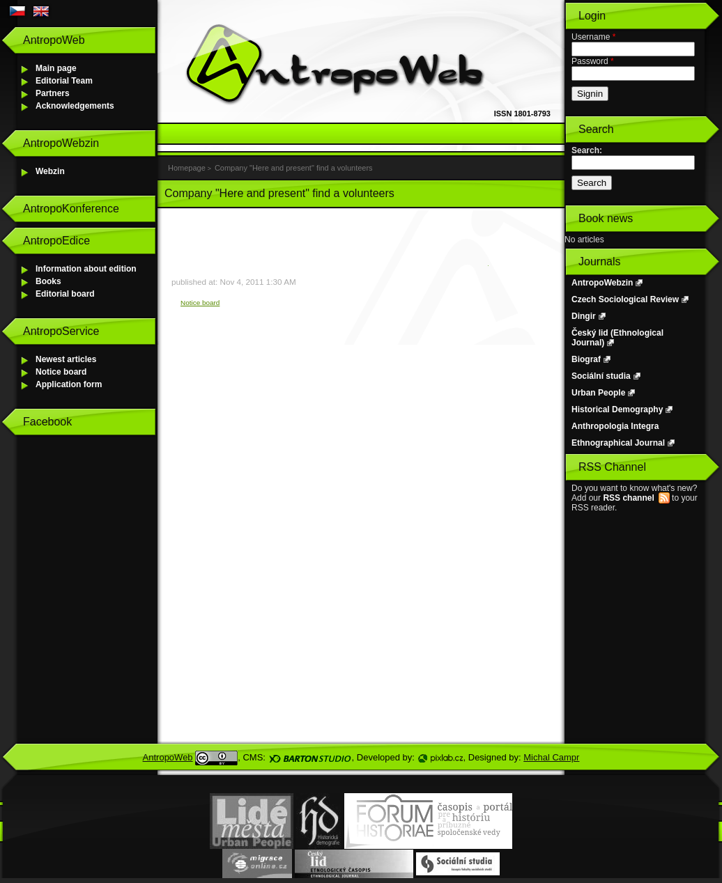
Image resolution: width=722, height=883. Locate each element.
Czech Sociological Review (625, 299)
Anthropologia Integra (615, 426)
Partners (53, 93)
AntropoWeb (168, 757)
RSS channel (628, 498)
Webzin (50, 171)
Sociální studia (601, 376)
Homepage (187, 168)
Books (48, 281)
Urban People (598, 393)
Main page (56, 68)
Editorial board (65, 294)
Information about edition (86, 269)
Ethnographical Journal (618, 443)
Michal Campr (551, 757)
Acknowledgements (75, 106)
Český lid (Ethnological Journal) (617, 337)
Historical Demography (617, 409)
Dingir (583, 316)
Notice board (61, 372)
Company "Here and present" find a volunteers (294, 168)
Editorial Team (64, 81)
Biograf (586, 359)
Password (592, 61)
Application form (69, 384)
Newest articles (66, 359)
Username (593, 37)
